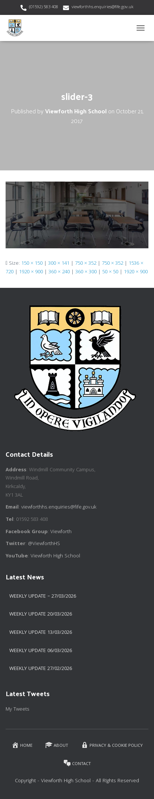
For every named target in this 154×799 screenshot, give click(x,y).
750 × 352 (85, 263)
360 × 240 (59, 272)
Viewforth (61, 532)
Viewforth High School (55, 556)
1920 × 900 (31, 272)
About (56, 745)
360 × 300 (86, 272)
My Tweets (17, 709)
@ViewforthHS (44, 544)
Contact (77, 763)
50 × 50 (110, 272)
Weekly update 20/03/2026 (40, 614)
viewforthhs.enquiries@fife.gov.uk (102, 7)
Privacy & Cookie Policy (112, 745)
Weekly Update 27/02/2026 (40, 669)
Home (22, 745)
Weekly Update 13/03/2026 (40, 633)
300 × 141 (58, 263)
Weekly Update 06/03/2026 (40, 651)
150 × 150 (32, 263)
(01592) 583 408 (43, 7)
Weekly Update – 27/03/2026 (42, 596)
